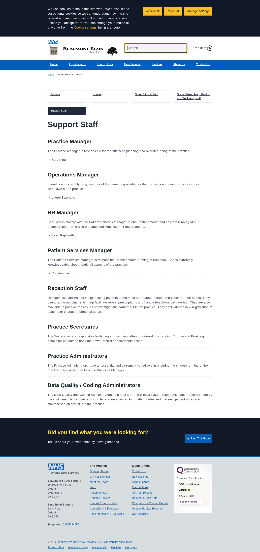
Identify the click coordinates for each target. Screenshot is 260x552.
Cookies (116, 547)
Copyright (131, 547)
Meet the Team (99, 482)
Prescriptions (105, 64)
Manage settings (198, 11)
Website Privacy (78, 547)
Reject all (172, 11)
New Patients (132, 64)
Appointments (77, 64)
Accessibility (99, 547)
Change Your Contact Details (150, 503)
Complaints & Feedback (104, 508)
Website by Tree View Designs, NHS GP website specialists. (95, 542)
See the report (188, 501)
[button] (67, 96)
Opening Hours (99, 471)
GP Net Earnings (100, 476)
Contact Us (203, 64)
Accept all (153, 11)
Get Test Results (142, 492)
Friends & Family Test (103, 503)
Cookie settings (85, 27)
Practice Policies (100, 498)
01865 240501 (72, 524)
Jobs (93, 487)
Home (54, 64)
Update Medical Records (147, 508)
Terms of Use (56, 547)
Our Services (140, 513)
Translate (202, 48)
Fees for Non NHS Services (107, 513)
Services (157, 64)
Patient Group (98, 492)
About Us (179, 64)
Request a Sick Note (144, 498)
